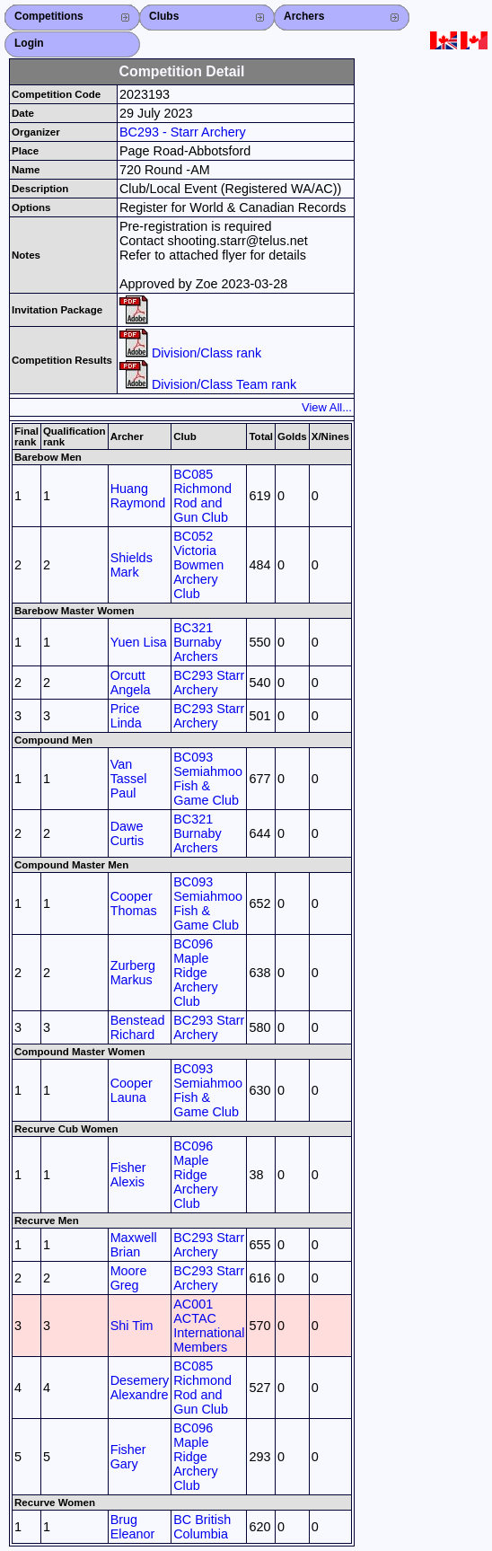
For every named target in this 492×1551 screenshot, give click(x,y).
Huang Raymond (138, 495)
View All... (327, 407)
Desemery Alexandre (140, 1387)
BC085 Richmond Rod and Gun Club (202, 495)
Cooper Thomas (133, 903)
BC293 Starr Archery (208, 682)
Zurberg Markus (132, 972)
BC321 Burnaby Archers (197, 642)
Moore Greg (128, 1278)
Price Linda (126, 715)
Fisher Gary (128, 1456)
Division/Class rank (190, 353)
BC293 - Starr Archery (182, 132)
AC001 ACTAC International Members (208, 1325)
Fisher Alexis (128, 1174)
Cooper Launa (131, 1090)
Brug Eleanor (132, 1526)
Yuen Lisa (138, 642)
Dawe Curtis (127, 833)
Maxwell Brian (133, 1244)
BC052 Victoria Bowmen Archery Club (198, 565)
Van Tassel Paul (128, 778)
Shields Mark (131, 565)
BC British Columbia (202, 1526)
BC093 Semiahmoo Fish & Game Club (207, 778)
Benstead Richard (137, 1027)
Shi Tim (132, 1325)
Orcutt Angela (130, 682)
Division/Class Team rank (207, 384)
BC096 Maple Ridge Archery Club (195, 973)
